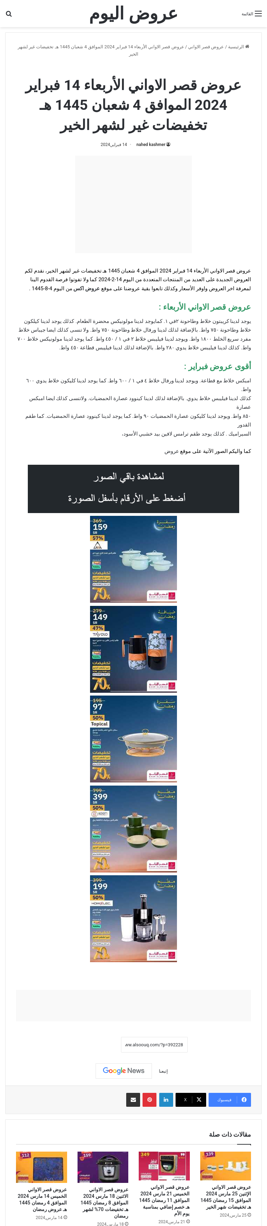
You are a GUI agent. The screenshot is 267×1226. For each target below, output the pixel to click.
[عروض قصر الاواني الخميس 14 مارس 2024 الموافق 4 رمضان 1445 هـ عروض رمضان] (41, 1167)
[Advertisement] (133, 204)
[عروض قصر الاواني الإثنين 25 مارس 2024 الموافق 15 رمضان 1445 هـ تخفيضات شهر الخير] (225, 1166)
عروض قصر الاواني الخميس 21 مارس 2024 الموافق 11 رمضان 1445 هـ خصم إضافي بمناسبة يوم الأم (164, 1200)
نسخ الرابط (99, 1045)
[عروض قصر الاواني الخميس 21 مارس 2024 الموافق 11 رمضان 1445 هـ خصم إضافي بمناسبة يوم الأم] (164, 1166)
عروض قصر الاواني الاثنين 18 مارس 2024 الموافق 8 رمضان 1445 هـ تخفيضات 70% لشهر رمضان (104, 1203)
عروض (171, 451)
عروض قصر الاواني (206, 46)
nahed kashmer (151, 144)
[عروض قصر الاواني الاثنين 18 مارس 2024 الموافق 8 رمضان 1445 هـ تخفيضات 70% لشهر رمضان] (103, 1167)
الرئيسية (238, 46)
